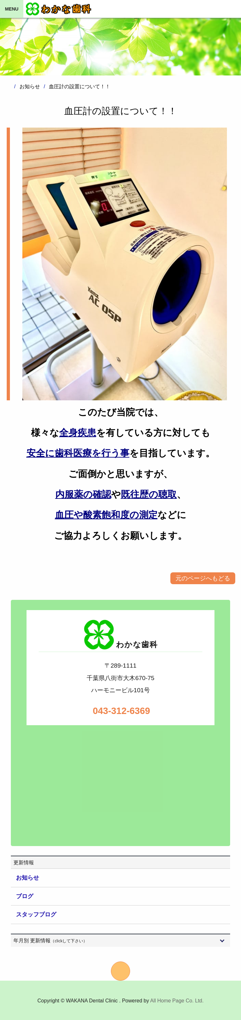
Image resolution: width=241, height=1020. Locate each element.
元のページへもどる (202, 578)
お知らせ (27, 878)
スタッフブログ (36, 914)
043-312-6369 (120, 711)
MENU (11, 9)
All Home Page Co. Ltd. (177, 1000)
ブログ (24, 896)
